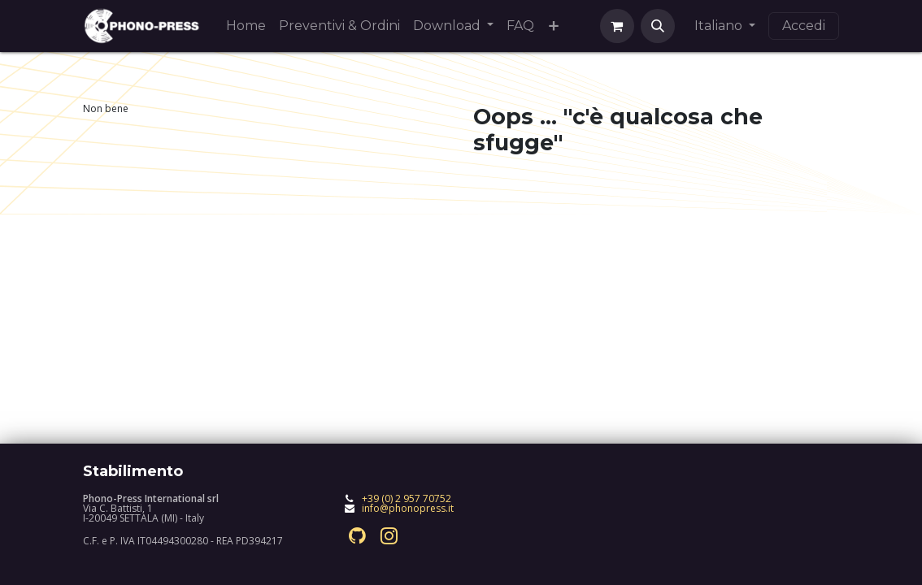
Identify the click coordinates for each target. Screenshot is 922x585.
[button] (658, 26)
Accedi (803, 25)
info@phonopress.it (408, 508)
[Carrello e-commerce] (617, 26)
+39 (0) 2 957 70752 (406, 498)
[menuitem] (246, 26)
